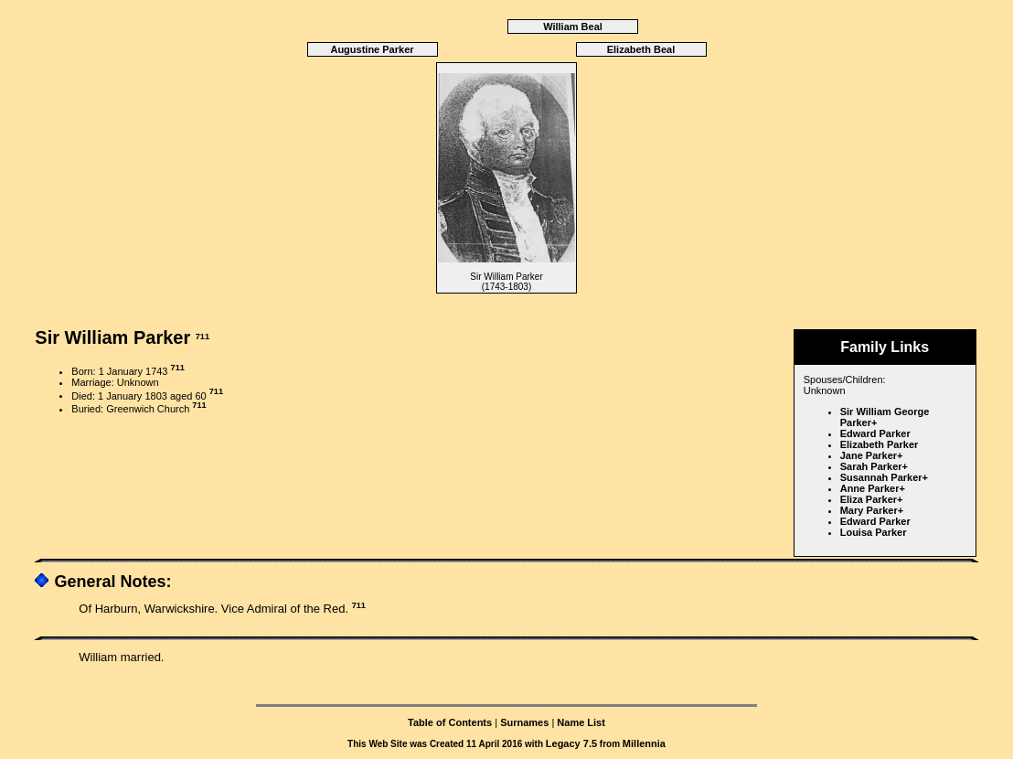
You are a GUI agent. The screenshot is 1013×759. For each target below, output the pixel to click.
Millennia (644, 743)
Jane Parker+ (871, 455)
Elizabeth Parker (879, 444)
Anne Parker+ (872, 488)
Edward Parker (875, 433)
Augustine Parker (371, 49)
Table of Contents (450, 722)
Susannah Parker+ (884, 477)
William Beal (572, 26)
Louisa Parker (873, 532)
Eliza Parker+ (871, 499)
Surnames (524, 722)
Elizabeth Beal (641, 49)
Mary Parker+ (871, 510)
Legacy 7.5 (571, 743)
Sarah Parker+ (874, 466)
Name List (581, 722)
